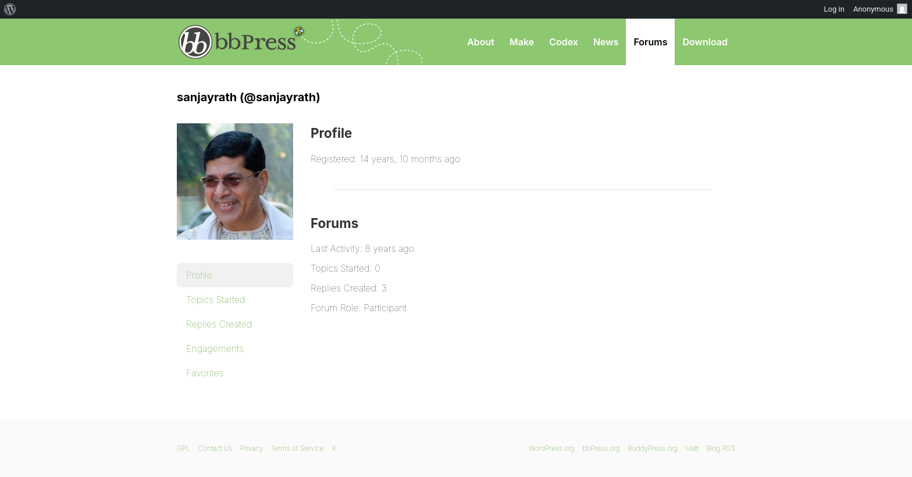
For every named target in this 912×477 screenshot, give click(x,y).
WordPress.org (552, 448)
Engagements (215, 348)
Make (522, 42)
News (606, 42)
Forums (650, 42)
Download (705, 42)
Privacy (251, 448)
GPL (183, 448)
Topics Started (215, 299)
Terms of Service (296, 448)
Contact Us (215, 448)
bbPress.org (237, 42)
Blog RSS (720, 448)
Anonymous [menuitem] (880, 8)
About (480, 42)
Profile (199, 275)
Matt (692, 448)
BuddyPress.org (653, 448)
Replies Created (219, 324)
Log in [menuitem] (834, 9)
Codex (563, 42)
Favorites (204, 373)
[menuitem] (10, 9)
